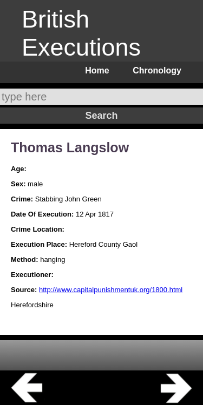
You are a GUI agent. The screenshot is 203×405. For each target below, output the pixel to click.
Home (97, 70)
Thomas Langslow (70, 147)
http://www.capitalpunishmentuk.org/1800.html (110, 290)
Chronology (157, 70)
